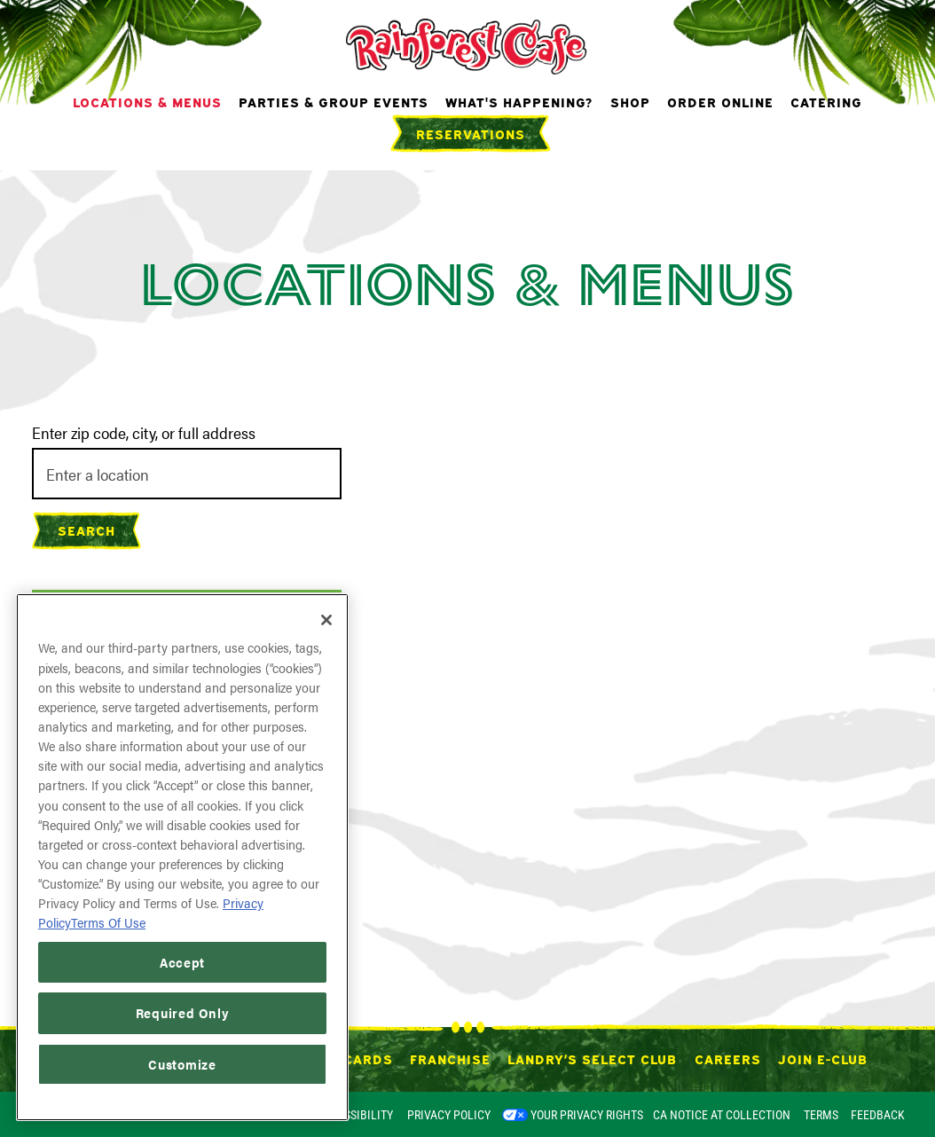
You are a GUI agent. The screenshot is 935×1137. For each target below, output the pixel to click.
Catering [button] (826, 101)
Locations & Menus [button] (147, 101)
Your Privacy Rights (586, 1115)
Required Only (183, 1012)
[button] (407, 970)
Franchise (450, 1058)
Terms (821, 1115)
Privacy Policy (449, 1115)
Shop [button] (630, 101)
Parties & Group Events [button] (333, 101)
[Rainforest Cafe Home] (468, 44)
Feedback (878, 1115)
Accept (182, 962)
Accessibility (355, 1115)
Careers (728, 1058)
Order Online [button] (720, 101)
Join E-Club (823, 1058)
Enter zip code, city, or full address (143, 432)
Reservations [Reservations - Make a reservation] (470, 133)
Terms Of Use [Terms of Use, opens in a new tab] (108, 922)
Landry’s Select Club (592, 1058)
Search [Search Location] (86, 529)
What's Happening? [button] (519, 101)
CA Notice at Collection (721, 1115)
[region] (182, 857)
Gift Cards (349, 1058)
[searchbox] (187, 473)
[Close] (326, 619)
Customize (182, 1064)
